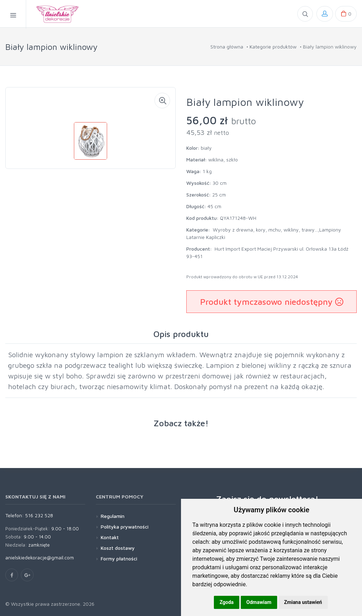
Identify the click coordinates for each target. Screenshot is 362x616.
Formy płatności (119, 558)
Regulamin (112, 516)
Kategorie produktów (273, 47)
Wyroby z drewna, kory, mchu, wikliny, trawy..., (266, 230)
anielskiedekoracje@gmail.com (39, 557)
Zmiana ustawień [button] (303, 602)
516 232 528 (39, 515)
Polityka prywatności (124, 527)
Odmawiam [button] (259, 602)
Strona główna (226, 47)
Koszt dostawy (118, 548)
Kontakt (110, 537)
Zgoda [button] (227, 602)
